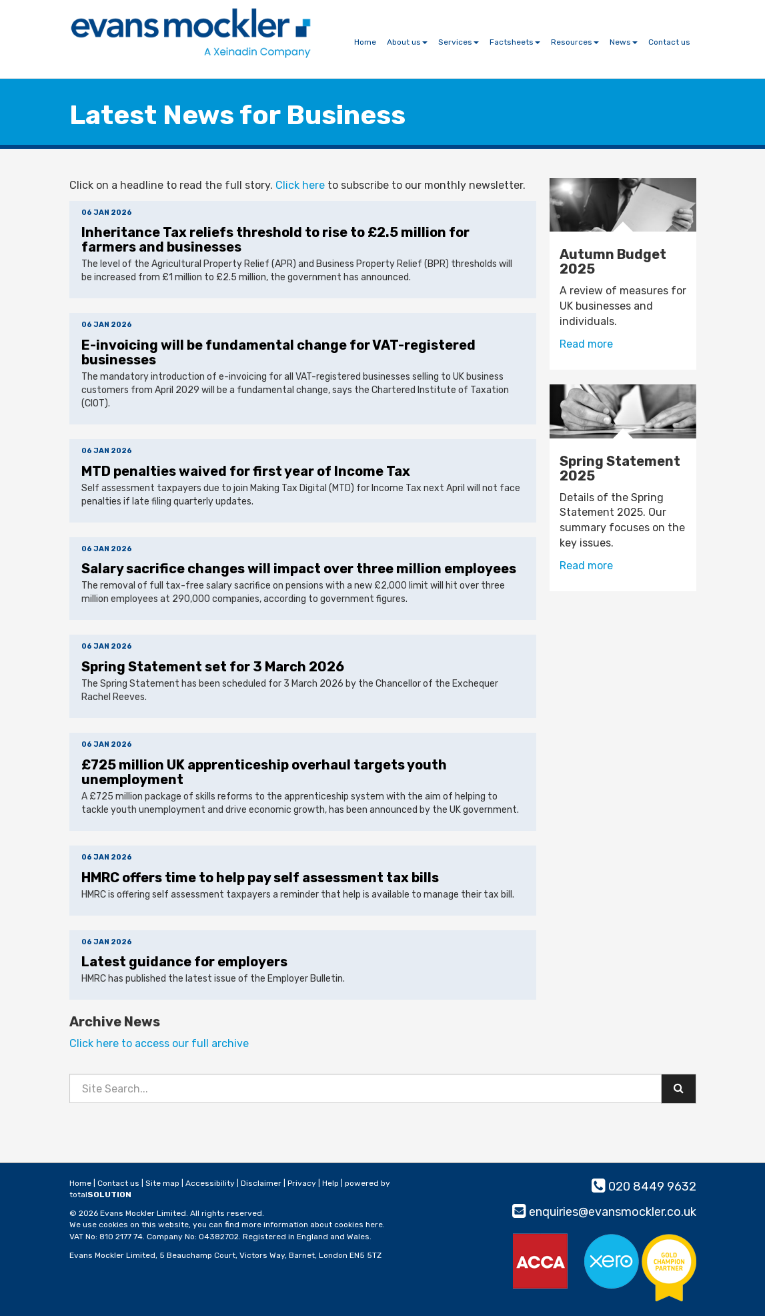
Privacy (301, 1183)
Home (365, 42)
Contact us (669, 42)
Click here (300, 185)
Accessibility (210, 1183)
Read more (588, 344)
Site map (162, 1183)
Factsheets (515, 42)
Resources (575, 42)
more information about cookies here (312, 1224)
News (624, 42)
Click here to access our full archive (159, 1043)
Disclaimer (261, 1183)
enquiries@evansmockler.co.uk (604, 1212)
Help (330, 1183)
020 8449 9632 (644, 1186)
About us (407, 42)
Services (458, 42)
